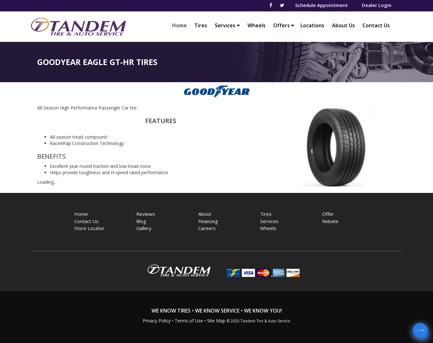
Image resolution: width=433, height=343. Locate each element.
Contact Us (376, 25)
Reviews (145, 214)
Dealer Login (376, 5)
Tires (200, 25)
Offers (283, 25)
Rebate (330, 221)
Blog (141, 221)
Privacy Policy (157, 321)
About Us (343, 25)
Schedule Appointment (321, 5)
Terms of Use (189, 321)
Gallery (144, 228)
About (204, 214)
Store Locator (89, 228)
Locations (312, 25)
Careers (207, 228)
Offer (328, 214)
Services (227, 25)
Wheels (256, 25)
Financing (208, 221)
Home (181, 25)
